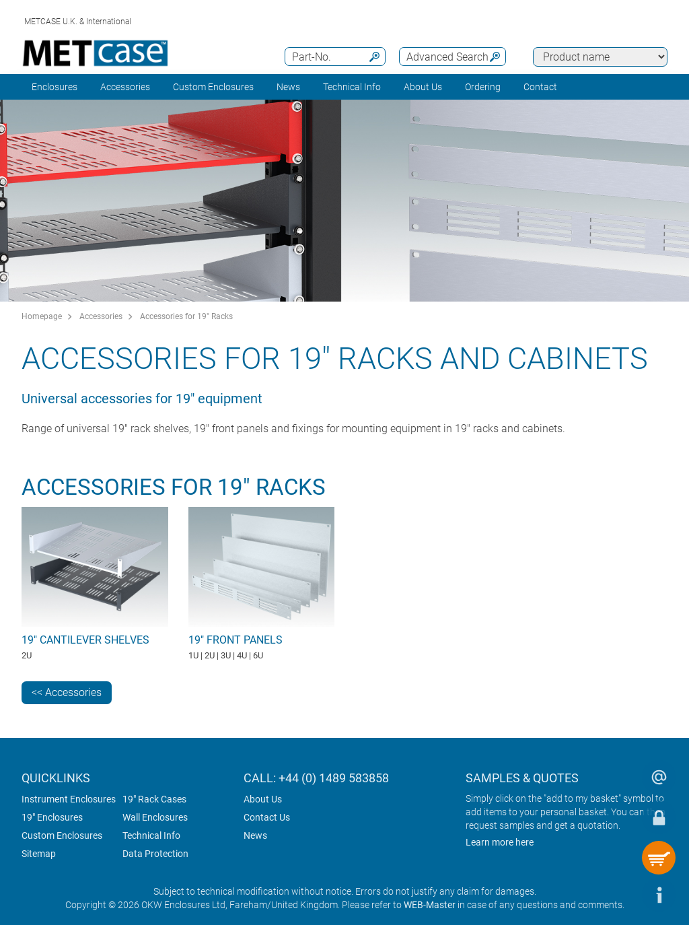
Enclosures (54, 86)
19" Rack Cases (154, 799)
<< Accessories (67, 692)
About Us (263, 799)
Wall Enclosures (155, 817)
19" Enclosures (52, 817)
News (288, 86)
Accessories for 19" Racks (186, 316)
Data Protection (155, 853)
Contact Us (267, 817)
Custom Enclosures (213, 86)
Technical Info (151, 835)
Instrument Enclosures (69, 799)
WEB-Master (430, 904)
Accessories (125, 86)
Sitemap (39, 853)
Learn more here (500, 842)
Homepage (42, 316)
